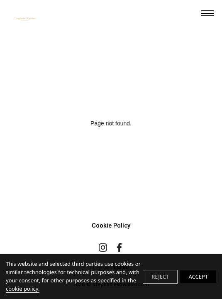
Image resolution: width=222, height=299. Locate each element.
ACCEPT (198, 276)
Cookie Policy (111, 225)
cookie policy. (22, 288)
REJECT (160, 276)
